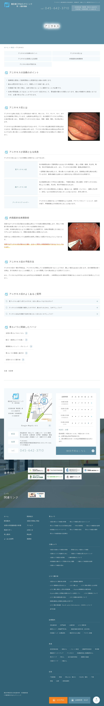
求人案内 (7, 534)
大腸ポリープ (54, 661)
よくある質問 (8, 539)
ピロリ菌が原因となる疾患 (89, 585)
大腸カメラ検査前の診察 (85, 561)
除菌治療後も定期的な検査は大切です (61, 601)
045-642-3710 (32, 451)
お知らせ (30, 530)
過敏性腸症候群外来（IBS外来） (81, 629)
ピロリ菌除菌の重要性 (76, 581)
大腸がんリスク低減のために (58, 553)
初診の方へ (8, 530)
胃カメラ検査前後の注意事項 (58, 533)
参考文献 (53, 609)
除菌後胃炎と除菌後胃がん (85, 653)
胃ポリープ (53, 657)
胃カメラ (52, 516)
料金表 (29, 534)
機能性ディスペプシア (56, 653)
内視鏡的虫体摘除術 (76, 59)
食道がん (64, 649)
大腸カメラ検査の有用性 (57, 557)
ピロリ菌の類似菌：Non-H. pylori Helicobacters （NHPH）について (71, 605)
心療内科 (72, 625)
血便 (57, 681)
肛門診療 (63, 625)
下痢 (92, 677)
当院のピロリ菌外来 (13, 360)
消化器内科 (53, 625)
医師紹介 (30, 516)
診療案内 (52, 620)
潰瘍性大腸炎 (85, 657)
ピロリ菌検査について (91, 593)
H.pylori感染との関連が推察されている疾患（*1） (65, 593)
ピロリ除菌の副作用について (78, 597)
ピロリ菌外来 (53, 576)
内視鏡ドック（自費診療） (58, 633)
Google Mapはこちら (29, 426)
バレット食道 (75, 649)
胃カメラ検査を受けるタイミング (80, 521)
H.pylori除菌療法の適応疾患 (82, 589)
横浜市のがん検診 (75, 633)
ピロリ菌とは (74, 585)
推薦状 (29, 539)
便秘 (51, 681)
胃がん (62, 657)
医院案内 (7, 521)
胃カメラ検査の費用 (91, 529)
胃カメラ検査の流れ (76, 529)
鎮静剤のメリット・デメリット (17, 346)
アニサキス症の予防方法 (28, 64)
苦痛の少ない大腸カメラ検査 (79, 549)
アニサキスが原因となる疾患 (28, 59)
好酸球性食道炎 (87, 649)
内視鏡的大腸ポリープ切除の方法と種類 (62, 561)
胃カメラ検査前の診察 (93, 525)
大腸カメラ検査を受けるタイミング (81, 553)
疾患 (50, 644)
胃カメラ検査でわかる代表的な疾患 (60, 525)
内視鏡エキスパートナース (58, 529)
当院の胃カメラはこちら (15, 333)
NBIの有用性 (79, 525)
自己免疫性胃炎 (72, 657)
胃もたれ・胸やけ (70, 677)
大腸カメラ (53, 544)
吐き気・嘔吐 (84, 677)
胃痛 (60, 677)
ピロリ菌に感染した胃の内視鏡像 (60, 589)
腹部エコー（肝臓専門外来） (58, 629)
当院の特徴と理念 (33, 521)
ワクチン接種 (88, 633)
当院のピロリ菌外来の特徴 (58, 581)
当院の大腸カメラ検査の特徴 (58, 549)
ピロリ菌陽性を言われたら (58, 585)
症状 (50, 672)
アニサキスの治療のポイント (28, 53)
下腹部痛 (53, 677)
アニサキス (70, 653)
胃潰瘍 (97, 649)
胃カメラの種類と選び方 (15, 353)
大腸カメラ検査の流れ (56, 565)
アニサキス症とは (76, 53)
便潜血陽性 (66, 681)
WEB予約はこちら (76, 450)
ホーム (6, 516)
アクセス (30, 525)
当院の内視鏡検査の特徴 (12, 525)
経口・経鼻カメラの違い (15, 340)
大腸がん (64, 661)
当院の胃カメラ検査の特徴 (58, 521)
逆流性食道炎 (54, 649)
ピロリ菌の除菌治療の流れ (58, 597)
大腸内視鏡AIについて (75, 557)
